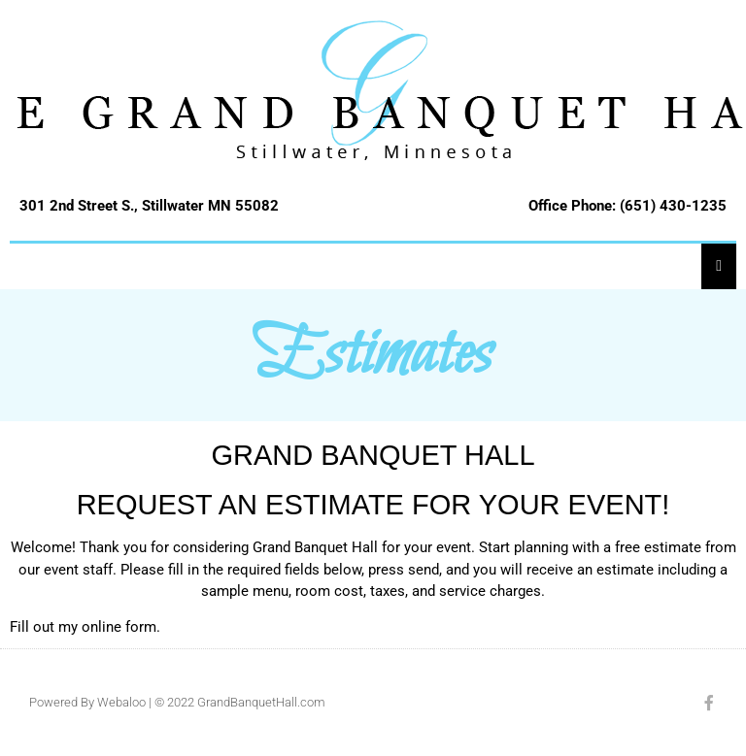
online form (119, 627)
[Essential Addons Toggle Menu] (718, 265)
